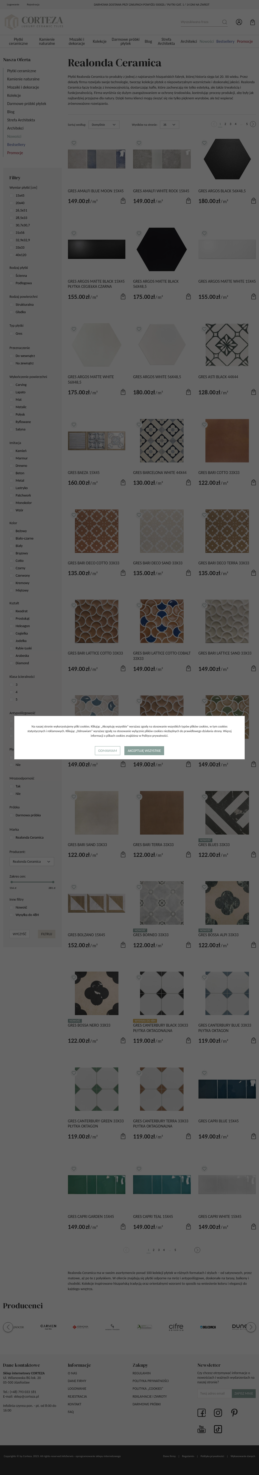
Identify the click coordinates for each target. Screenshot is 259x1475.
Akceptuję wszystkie (144, 751)
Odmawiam (107, 751)
